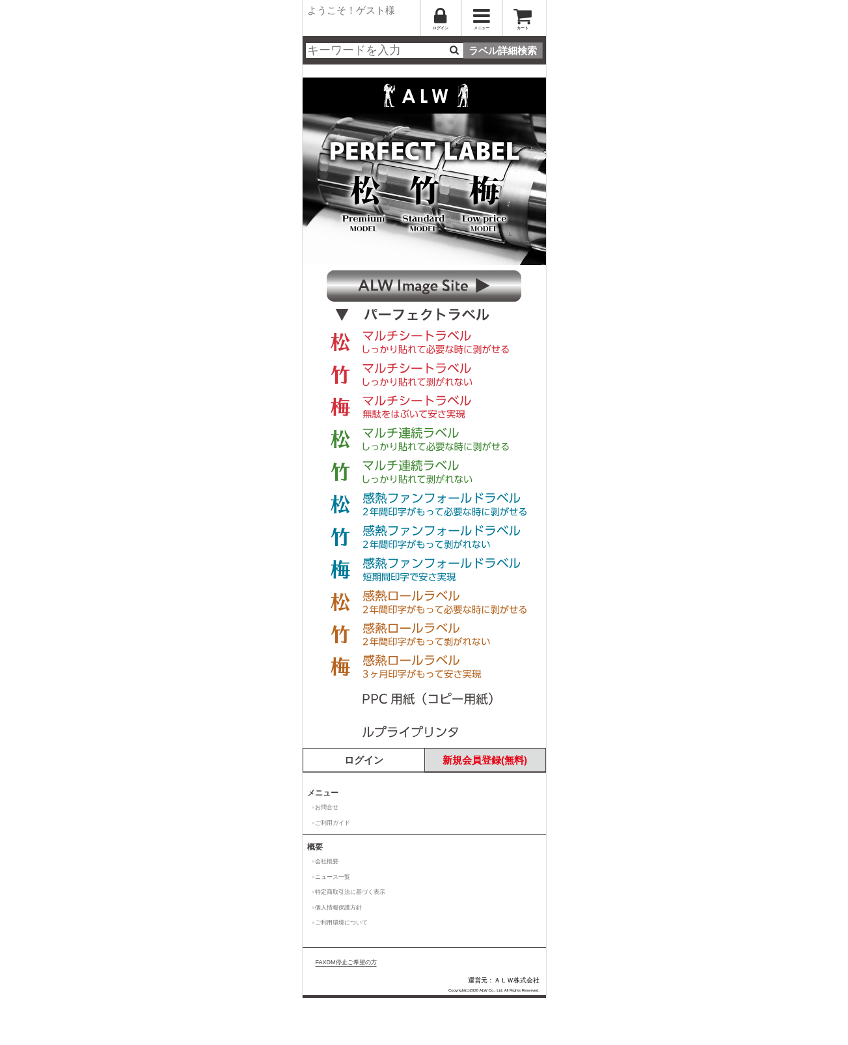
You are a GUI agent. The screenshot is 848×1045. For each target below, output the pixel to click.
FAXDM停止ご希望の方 (346, 962)
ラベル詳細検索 (503, 50)
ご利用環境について (341, 922)
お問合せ (326, 807)
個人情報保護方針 (338, 907)
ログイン (363, 760)
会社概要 (326, 861)
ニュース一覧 (332, 877)
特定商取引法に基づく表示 (350, 892)
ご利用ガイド (332, 823)
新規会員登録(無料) (485, 760)
